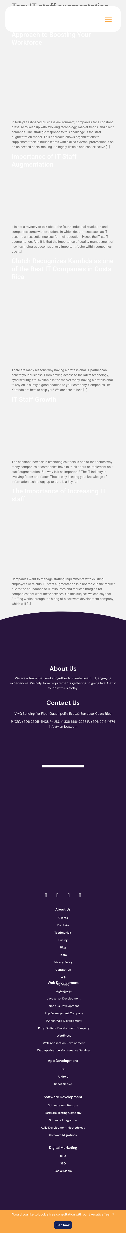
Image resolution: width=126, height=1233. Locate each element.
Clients (63, 918)
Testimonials (63, 932)
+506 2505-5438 (35, 721)
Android (63, 1076)
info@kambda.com (63, 726)
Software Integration (63, 1120)
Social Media (63, 1171)
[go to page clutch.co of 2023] (63, 844)
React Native (63, 1084)
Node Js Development (64, 1006)
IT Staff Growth (34, 399)
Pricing (63, 940)
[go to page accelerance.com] (63, 815)
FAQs (63, 977)
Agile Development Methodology (63, 1127)
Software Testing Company (63, 1113)
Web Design (64, 991)
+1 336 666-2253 (73, 721)
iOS (63, 1069)
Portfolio (63, 925)
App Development (63, 1060)
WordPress (64, 1035)
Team (63, 955)
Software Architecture (63, 1105)
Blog (63, 947)
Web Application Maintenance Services (63, 1050)
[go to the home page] (35, 18)
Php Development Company (63, 1013)
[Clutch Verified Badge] (63, 749)
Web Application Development (63, 1043)
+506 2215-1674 (103, 721)
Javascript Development (63, 998)
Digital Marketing (63, 1147)
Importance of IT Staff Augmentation (44, 160)
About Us (63, 668)
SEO (63, 1163)
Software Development (63, 1097)
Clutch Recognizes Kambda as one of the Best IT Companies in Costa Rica (62, 269)
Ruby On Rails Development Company (63, 1028)
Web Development (63, 982)
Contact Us (63, 703)
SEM (63, 1156)
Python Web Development (63, 1021)
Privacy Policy (63, 962)
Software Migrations (63, 1135)
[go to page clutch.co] (63, 786)
